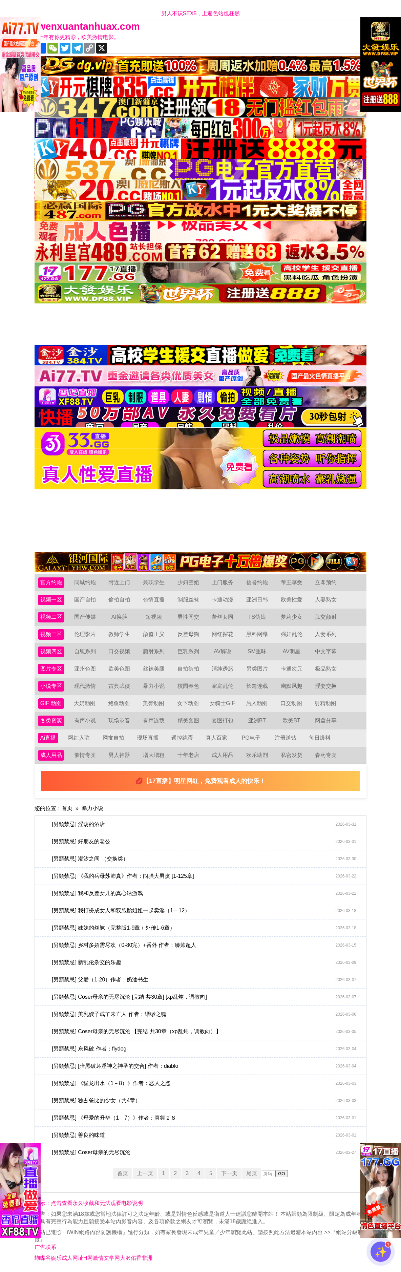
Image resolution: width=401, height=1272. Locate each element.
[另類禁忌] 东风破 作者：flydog (204, 1048)
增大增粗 (154, 755)
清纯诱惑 (222, 669)
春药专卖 (326, 755)
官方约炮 (51, 582)
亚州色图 (85, 669)
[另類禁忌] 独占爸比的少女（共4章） (204, 1100)
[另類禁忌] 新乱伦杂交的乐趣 (204, 962)
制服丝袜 (188, 599)
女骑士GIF (222, 703)
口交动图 (291, 703)
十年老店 (188, 755)
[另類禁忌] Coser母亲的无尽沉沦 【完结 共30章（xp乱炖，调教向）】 (204, 1031)
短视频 (154, 617)
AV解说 (222, 651)
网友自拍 (113, 738)
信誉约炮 (257, 582)
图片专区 (51, 669)
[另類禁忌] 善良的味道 (204, 1135)
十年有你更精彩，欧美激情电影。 (78, 37)
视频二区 (51, 617)
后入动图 (257, 703)
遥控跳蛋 (182, 738)
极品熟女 (326, 669)
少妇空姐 (188, 582)
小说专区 (51, 686)
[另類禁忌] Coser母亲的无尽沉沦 (204, 1152)
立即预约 (326, 582)
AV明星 (291, 651)
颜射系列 (154, 651)
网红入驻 (79, 738)
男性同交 (188, 617)
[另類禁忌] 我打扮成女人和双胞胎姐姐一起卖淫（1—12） (204, 910)
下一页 (229, 1173)
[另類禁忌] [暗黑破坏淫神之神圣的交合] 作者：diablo (204, 1066)
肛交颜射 (326, 617)
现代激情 (85, 686)
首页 (67, 808)
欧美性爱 (291, 599)
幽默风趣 (291, 686)
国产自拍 (85, 599)
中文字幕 (326, 651)
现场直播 (148, 738)
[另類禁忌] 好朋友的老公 (204, 841)
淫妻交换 (326, 686)
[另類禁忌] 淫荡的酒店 (204, 824)
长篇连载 (257, 686)
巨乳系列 (188, 651)
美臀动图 (153, 703)
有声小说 (85, 720)
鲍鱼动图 (119, 703)
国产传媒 (85, 617)
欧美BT (291, 720)
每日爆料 (320, 738)
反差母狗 (188, 634)
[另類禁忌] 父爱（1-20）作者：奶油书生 (204, 979)
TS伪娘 (257, 617)
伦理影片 (85, 634)
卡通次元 (291, 669)
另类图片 (257, 669)
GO (281, 1173)
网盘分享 (326, 720)
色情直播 (154, 599)
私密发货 (291, 755)
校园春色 (188, 686)
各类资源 (51, 720)
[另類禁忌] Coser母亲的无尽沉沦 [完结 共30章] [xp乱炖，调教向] (204, 997)
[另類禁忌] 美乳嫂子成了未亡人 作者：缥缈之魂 (204, 1014)
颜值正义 (154, 634)
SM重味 (257, 651)
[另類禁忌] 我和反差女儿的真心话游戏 (204, 893)
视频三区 (51, 634)
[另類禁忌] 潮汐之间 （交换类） (204, 858)
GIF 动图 (51, 703)
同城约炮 (85, 582)
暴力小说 (154, 686)
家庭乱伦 (222, 686)
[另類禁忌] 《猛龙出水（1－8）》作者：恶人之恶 (204, 1083)
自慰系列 (85, 651)
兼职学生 (154, 582)
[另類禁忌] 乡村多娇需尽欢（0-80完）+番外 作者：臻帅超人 (204, 945)
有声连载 (154, 720)
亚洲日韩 (257, 599)
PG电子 (251, 738)
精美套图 (188, 720)
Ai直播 (48, 738)
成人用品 (51, 755)
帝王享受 (291, 582)
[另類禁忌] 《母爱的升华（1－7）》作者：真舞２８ (204, 1117)
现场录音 (119, 720)
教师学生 (119, 634)
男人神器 (119, 755)
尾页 (251, 1173)
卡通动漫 (222, 599)
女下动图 (188, 703)
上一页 (145, 1173)
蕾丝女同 (222, 617)
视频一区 (51, 599)
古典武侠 (119, 686)
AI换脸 (119, 617)
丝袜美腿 (154, 669)
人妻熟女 (326, 599)
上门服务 (222, 582)
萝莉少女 (291, 617)
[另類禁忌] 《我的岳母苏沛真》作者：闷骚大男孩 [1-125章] (204, 876)
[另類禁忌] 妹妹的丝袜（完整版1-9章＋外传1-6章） (204, 927)
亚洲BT (257, 720)
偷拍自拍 (119, 599)
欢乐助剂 (257, 755)
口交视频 (119, 651)
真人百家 (216, 738)
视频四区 (51, 651)
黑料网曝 (257, 634)
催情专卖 (85, 755)
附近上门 (119, 582)
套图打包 (222, 720)
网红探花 (222, 634)
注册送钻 (285, 738)
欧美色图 (119, 669)
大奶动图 (85, 703)
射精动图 (325, 703)
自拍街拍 (188, 669)
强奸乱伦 (291, 634)
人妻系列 (326, 634)
